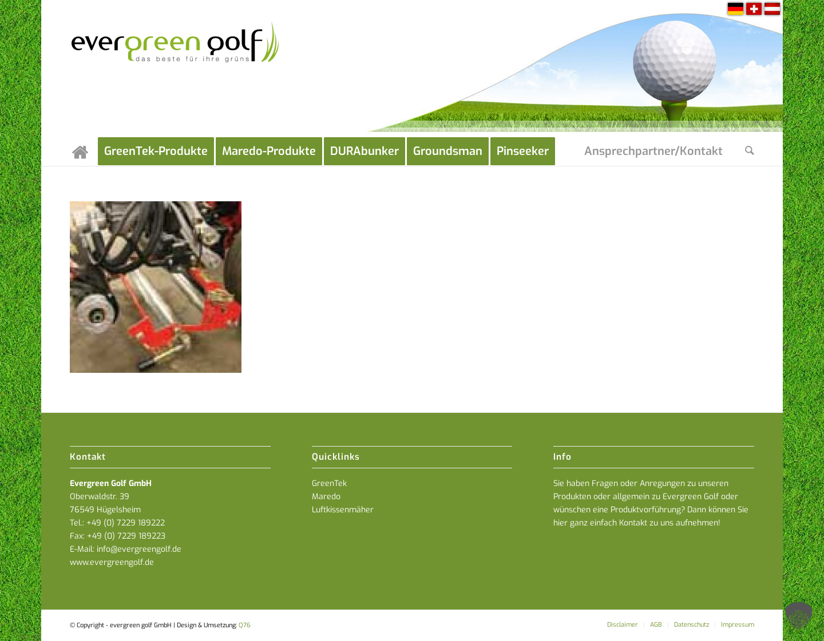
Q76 (245, 625)
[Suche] (749, 151)
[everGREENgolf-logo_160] (176, 68)
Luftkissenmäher (343, 509)
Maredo (326, 496)
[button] (799, 616)
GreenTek (329, 483)
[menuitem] (84, 151)
